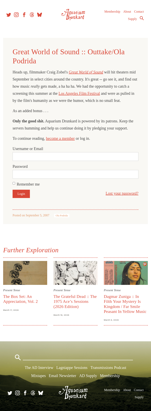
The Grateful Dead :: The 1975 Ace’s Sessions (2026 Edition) (75, 301)
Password (20, 166)
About (127, 13)
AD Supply (88, 375)
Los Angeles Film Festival (79, 93)
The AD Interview (39, 367)
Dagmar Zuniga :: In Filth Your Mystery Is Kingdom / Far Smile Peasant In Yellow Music (125, 304)
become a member (60, 138)
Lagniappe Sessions (71, 367)
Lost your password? (122, 193)
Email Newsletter (62, 375)
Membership (112, 13)
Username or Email (28, 148)
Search (142, 20)
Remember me (28, 184)
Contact (139, 13)
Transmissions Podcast (108, 367)
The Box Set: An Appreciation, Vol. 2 (20, 299)
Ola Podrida (62, 215)
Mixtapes (38, 375)
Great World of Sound (86, 72)
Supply (132, 21)
